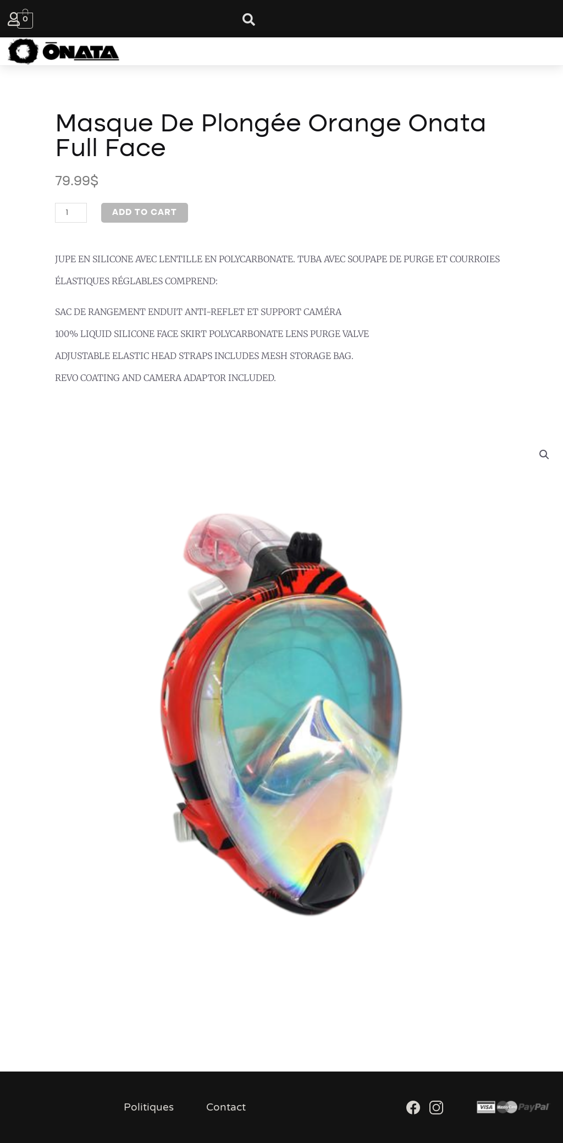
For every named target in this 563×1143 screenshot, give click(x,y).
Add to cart (144, 212)
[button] (270, 51)
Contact (226, 1107)
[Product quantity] (71, 213)
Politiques (149, 1107)
